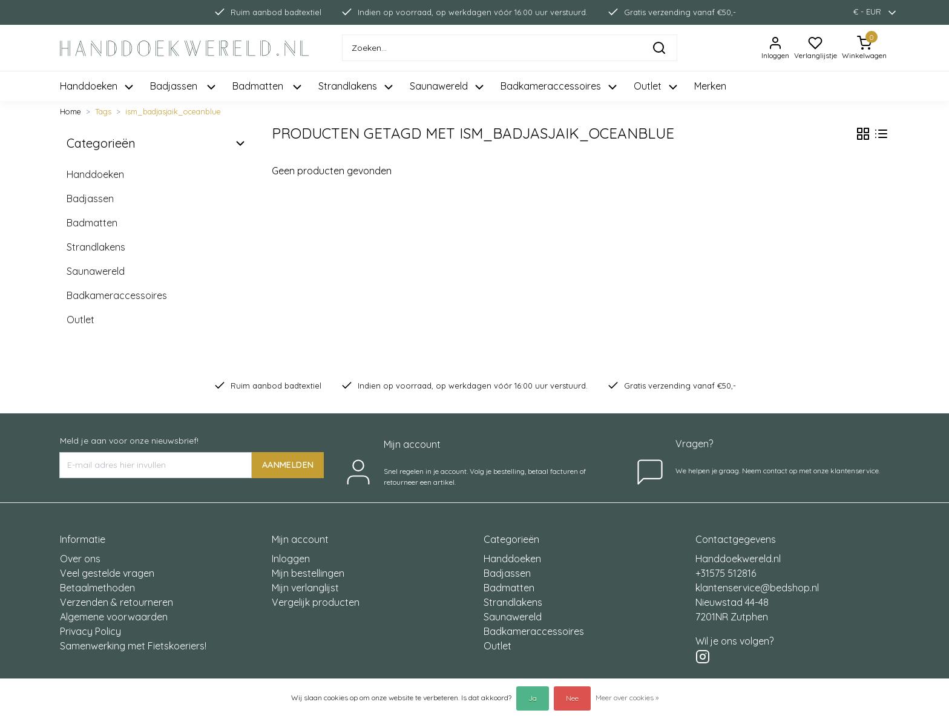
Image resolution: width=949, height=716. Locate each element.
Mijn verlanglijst (305, 588)
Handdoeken (95, 174)
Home (70, 111)
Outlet (80, 320)
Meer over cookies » (627, 697)
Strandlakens (96, 247)
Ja (532, 698)
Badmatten (92, 223)
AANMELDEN (288, 464)
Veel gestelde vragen (107, 573)
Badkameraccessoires (117, 295)
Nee (572, 698)
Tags (103, 111)
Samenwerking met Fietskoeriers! (133, 646)
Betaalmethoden (97, 588)
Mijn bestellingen (308, 573)
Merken (710, 86)
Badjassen (90, 198)
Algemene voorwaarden (114, 617)
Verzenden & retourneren (116, 602)
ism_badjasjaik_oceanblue (173, 111)
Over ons (80, 559)
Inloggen (291, 559)
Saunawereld (96, 271)
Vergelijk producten (316, 602)
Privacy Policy (90, 631)
